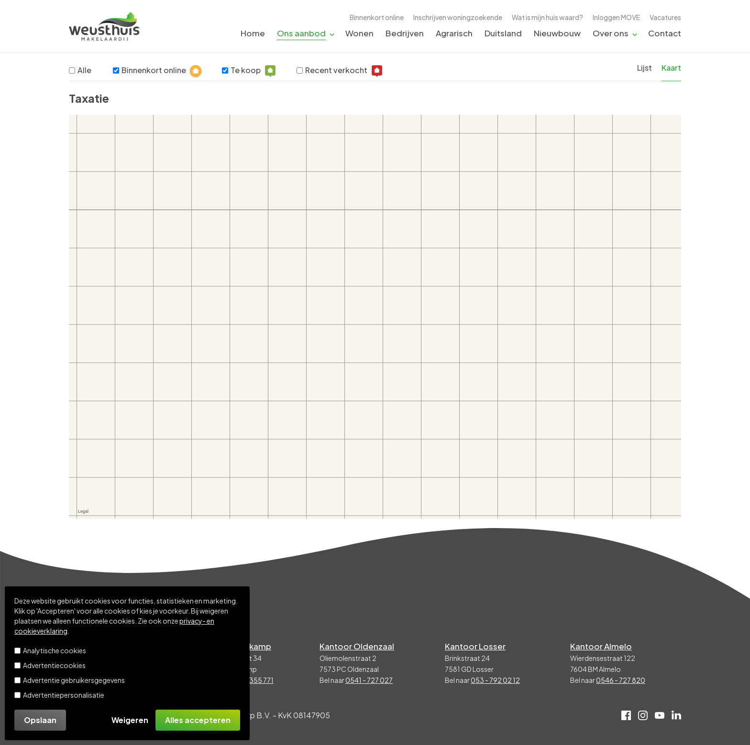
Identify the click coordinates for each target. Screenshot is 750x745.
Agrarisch (454, 33)
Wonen (359, 33)
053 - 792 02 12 (495, 680)
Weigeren (129, 720)
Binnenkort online (377, 17)
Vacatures (665, 17)
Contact (664, 33)
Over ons (611, 33)
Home (253, 33)
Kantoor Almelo (601, 646)
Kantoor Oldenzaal (357, 646)
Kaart (671, 68)
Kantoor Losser (475, 646)
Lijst (644, 68)
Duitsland (503, 33)
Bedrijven (405, 33)
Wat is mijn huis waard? (547, 17)
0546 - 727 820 (620, 680)
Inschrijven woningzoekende (457, 17)
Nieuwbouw (557, 33)
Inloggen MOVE (616, 17)
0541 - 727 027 (369, 680)
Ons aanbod (301, 33)
